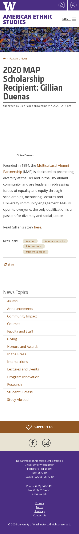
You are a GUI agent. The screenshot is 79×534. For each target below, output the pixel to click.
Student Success (35, 252)
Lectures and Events (23, 369)
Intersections (34, 246)
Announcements (54, 241)
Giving (12, 339)
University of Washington (32, 524)
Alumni (30, 241)
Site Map (40, 511)
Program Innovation (23, 377)
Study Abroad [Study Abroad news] (17, 399)
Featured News (18, 58)
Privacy (39, 503)
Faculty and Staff (20, 331)
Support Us (39, 427)
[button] (37, 132)
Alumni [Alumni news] (12, 301)
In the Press (16, 354)
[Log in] (61, 5)
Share (9, 264)
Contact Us (39, 515)
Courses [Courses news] (13, 323)
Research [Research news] (14, 384)
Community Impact (22, 316)
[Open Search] (73, 5)
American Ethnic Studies (28, 19)
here (37, 227)
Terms (39, 507)
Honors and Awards (22, 346)
